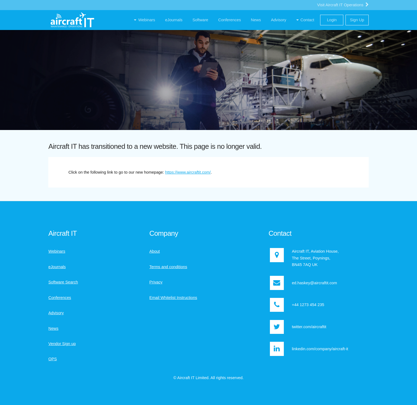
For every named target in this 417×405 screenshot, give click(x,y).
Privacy (155, 282)
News (53, 328)
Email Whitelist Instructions (173, 297)
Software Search (63, 282)
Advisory (56, 313)
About (154, 251)
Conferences (59, 297)
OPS (52, 359)
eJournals (57, 267)
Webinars (56, 251)
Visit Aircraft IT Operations (343, 4)
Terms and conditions (168, 267)
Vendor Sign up (62, 343)
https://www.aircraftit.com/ (188, 172)
